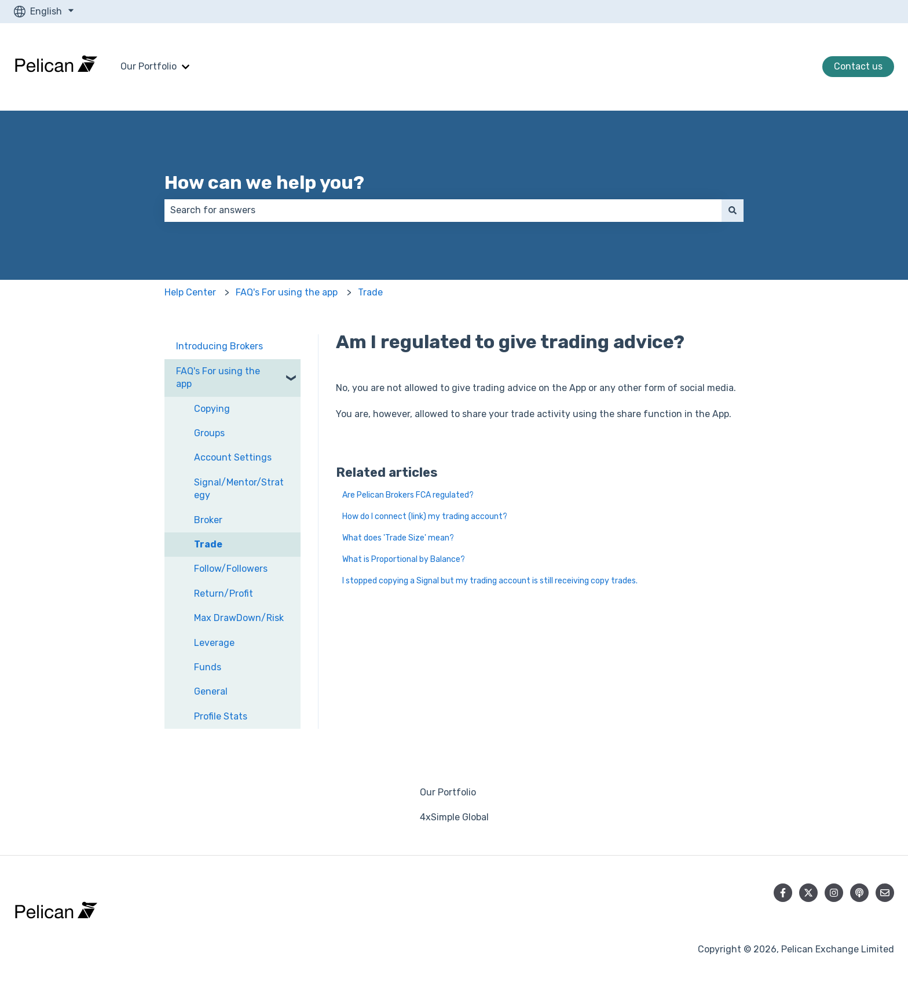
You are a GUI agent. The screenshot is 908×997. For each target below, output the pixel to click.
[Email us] (885, 892)
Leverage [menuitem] (214, 642)
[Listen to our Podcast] (859, 892)
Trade (370, 292)
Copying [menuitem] (212, 408)
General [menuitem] (211, 691)
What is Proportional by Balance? (403, 559)
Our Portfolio (148, 66)
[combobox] (443, 210)
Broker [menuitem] (208, 519)
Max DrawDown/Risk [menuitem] (239, 617)
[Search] (733, 210)
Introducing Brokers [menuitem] (219, 346)
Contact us (858, 66)
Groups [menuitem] (209, 433)
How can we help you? (264, 182)
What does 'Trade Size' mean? (398, 538)
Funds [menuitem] (207, 667)
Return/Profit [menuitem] (223, 593)
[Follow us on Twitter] (808, 892)
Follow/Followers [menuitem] (231, 568)
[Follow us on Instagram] (834, 892)
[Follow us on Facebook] (783, 892)
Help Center (190, 292)
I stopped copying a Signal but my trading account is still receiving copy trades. (490, 581)
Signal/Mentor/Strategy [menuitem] (239, 489)
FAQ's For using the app (287, 292)
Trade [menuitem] (208, 544)
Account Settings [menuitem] (233, 457)
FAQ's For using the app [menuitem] (218, 377)
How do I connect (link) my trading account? (424, 516)
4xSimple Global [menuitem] (454, 817)
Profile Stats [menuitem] (220, 716)
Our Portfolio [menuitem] (448, 792)
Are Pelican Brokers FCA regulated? (408, 495)
